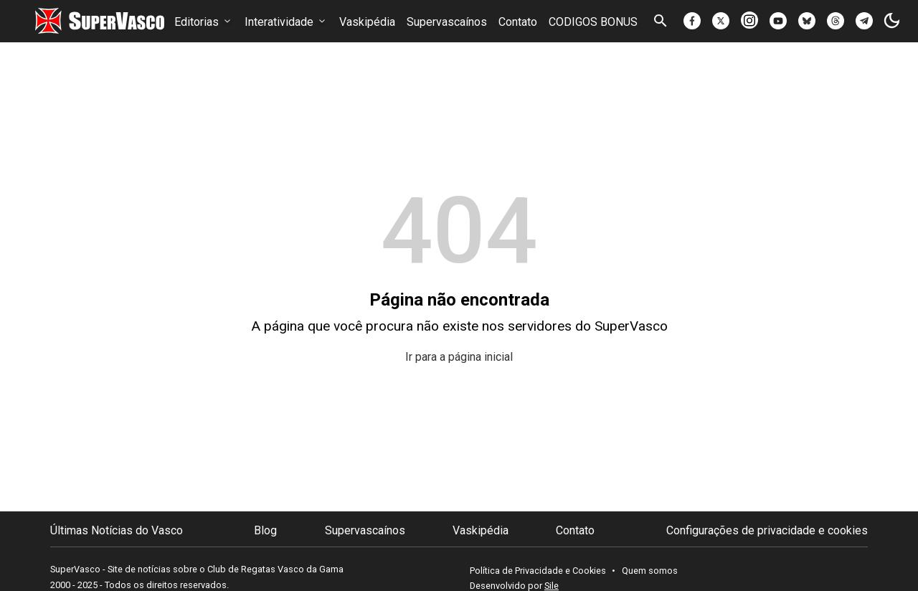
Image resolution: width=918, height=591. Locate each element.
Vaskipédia (367, 22)
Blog (265, 530)
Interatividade (286, 22)
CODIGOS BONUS (593, 22)
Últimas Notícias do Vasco (116, 530)
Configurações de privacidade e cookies (767, 530)
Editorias (203, 22)
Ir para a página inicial (459, 357)
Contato (517, 22)
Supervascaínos (447, 22)
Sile (551, 585)
